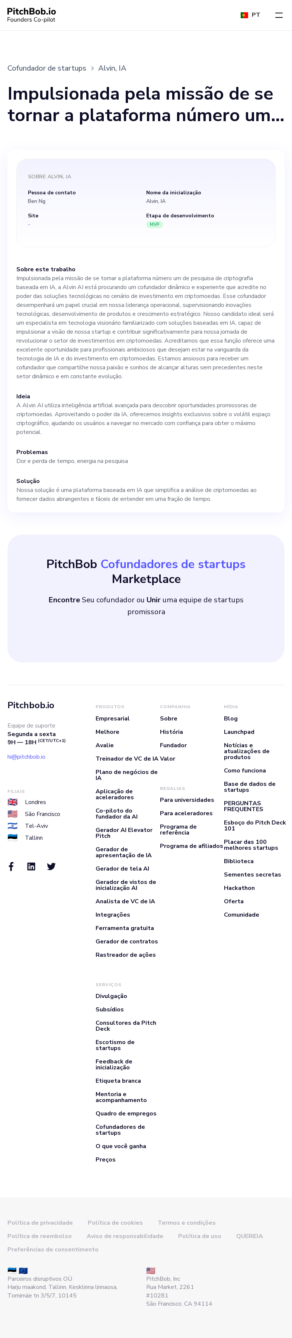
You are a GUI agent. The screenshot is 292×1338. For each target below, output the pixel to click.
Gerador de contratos (127, 942)
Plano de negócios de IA (127, 775)
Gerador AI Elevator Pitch (124, 833)
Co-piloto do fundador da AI (117, 814)
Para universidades (187, 800)
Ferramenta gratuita (125, 928)
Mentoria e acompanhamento (121, 1097)
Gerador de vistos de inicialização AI (126, 885)
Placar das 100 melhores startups (251, 845)
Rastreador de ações (126, 955)
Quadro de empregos (126, 1114)
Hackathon (239, 888)
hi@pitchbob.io (26, 757)
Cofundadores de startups (120, 1130)
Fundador (173, 745)
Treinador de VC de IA (127, 759)
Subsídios (110, 1010)
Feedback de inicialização (114, 1064)
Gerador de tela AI (122, 869)
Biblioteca (239, 861)
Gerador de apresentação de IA (124, 852)
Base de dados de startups (250, 787)
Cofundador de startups (46, 68)
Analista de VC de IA (125, 901)
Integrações (113, 915)
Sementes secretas (252, 875)
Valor (167, 759)
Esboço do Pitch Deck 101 (255, 826)
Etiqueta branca (118, 1081)
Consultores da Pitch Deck (126, 1026)
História (171, 732)
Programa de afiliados (191, 846)
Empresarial (113, 719)
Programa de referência (178, 830)
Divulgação (111, 996)
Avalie (105, 745)
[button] (279, 15)
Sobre (168, 719)
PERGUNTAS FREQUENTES (243, 806)
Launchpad (239, 732)
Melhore (107, 732)
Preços (106, 1160)
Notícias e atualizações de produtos (247, 751)
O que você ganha (121, 1146)
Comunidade (241, 915)
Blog (231, 719)
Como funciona (245, 771)
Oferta (234, 901)
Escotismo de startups (115, 1045)
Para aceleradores (186, 813)
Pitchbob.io (30, 705)
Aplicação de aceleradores (115, 794)
